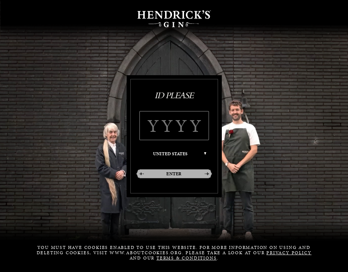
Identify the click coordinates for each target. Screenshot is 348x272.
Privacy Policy (288, 253)
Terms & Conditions (186, 258)
